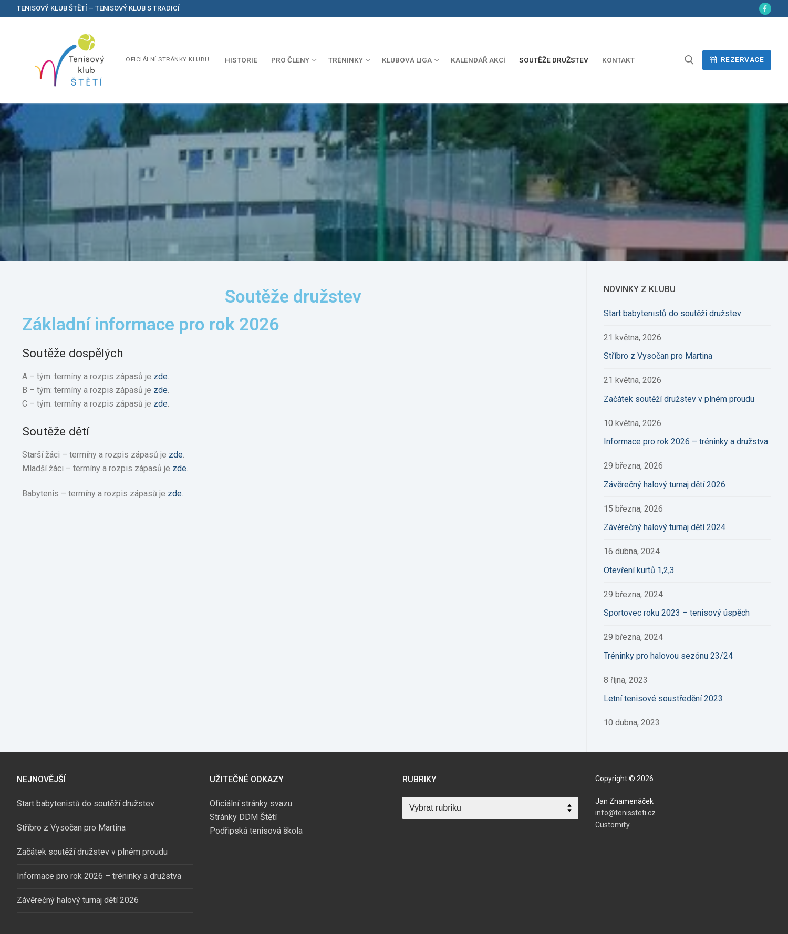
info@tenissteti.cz (625, 812)
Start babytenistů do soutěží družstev (672, 313)
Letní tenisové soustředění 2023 (663, 698)
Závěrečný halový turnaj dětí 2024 (664, 527)
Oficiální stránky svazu (251, 803)
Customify (612, 825)
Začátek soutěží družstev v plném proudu (679, 399)
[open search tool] (689, 60)
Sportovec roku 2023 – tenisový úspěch (677, 613)
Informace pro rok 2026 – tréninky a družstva (686, 442)
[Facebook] (765, 9)
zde (160, 376)
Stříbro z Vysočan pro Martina (658, 356)
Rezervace (737, 59)
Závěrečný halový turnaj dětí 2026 (664, 485)
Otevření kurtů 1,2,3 (639, 570)
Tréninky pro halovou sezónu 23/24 (668, 656)
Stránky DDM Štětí (243, 817)
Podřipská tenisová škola (256, 831)
